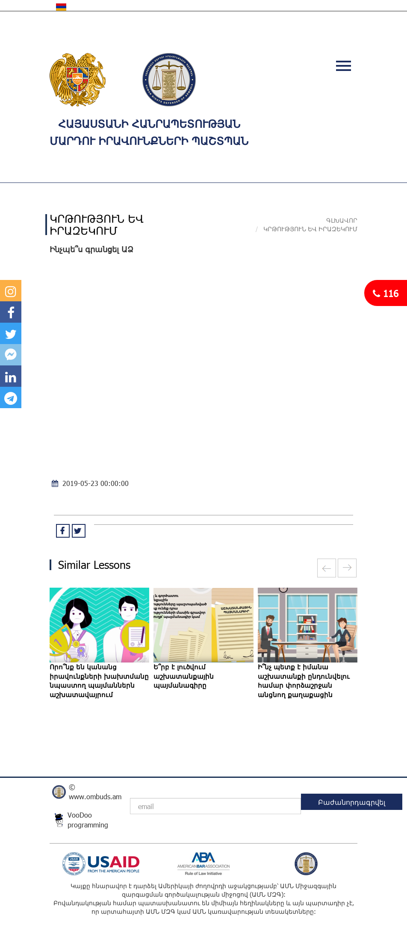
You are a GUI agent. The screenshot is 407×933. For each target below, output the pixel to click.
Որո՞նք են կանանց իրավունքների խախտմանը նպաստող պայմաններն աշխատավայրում (99, 680)
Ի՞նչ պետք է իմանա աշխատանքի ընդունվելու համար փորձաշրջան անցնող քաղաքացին (304, 680)
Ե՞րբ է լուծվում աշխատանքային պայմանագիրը (183, 675)
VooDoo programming (88, 819)
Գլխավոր (341, 220)
